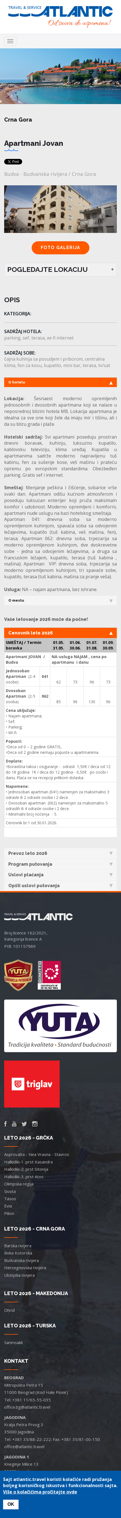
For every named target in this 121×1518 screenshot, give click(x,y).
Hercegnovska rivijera (25, 1267)
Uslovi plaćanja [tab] (60, 874)
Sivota (10, 1191)
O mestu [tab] (60, 600)
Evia (8, 1206)
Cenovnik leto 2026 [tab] (60, 633)
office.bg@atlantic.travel (27, 1407)
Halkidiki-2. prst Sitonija (26, 1169)
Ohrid (9, 1310)
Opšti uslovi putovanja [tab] (60, 885)
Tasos (10, 1198)
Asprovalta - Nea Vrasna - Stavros (36, 1154)
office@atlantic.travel (24, 1446)
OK (10, 1504)
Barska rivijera (17, 1245)
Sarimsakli (13, 1342)
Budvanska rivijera (21, 1260)
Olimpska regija (19, 1184)
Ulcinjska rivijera (19, 1275)
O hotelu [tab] (60, 382)
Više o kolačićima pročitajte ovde (40, 1492)
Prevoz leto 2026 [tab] (60, 853)
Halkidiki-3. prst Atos (24, 1176)
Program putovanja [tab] (60, 864)
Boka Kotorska (18, 1253)
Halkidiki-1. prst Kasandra (28, 1162)
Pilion (9, 1213)
